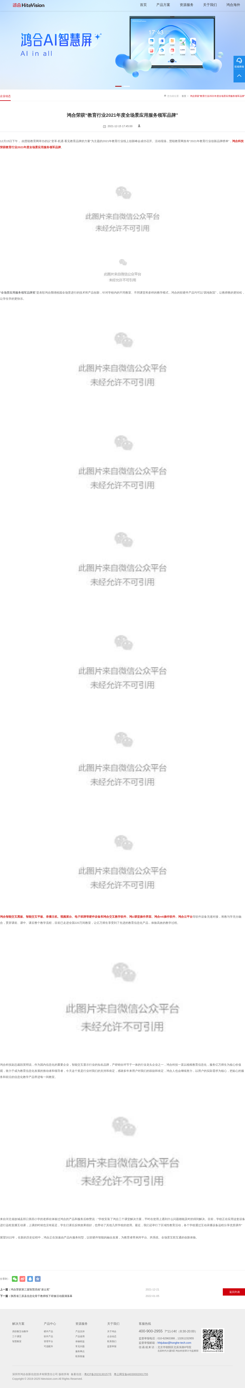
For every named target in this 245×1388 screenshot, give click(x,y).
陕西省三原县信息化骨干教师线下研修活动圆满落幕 (79, 1295)
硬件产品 (48, 1331)
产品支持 (80, 1331)
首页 (143, 5)
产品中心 (50, 1323)
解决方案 (18, 1323)
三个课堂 (16, 1336)
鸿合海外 (233, 5)
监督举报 (111, 1346)
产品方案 (163, 5)
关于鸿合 (111, 1331)
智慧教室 (16, 1341)
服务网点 (80, 1351)
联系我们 (111, 1341)
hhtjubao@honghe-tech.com (174, 1342)
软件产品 (48, 1336)
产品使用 (80, 1336)
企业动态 (5, 96)
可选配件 (48, 1346)
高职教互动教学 (20, 1331)
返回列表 (234, 1291)
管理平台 (48, 1341)
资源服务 (187, 5)
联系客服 (80, 1356)
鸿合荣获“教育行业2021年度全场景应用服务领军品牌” (217, 96)
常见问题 (80, 1346)
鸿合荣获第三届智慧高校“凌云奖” (79, 1289)
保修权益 (80, 1341)
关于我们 (210, 5)
